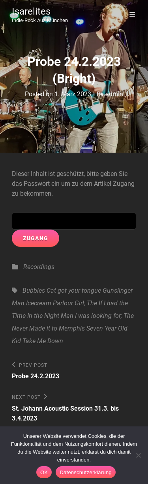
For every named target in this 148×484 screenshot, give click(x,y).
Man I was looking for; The (97, 316)
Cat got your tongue (74, 290)
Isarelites (31, 11)
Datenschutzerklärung (85, 472)
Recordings (38, 267)
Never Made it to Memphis (48, 328)
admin (114, 94)
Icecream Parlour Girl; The (61, 303)
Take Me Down (42, 341)
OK (44, 472)
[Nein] (138, 455)
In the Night (43, 316)
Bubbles (33, 290)
